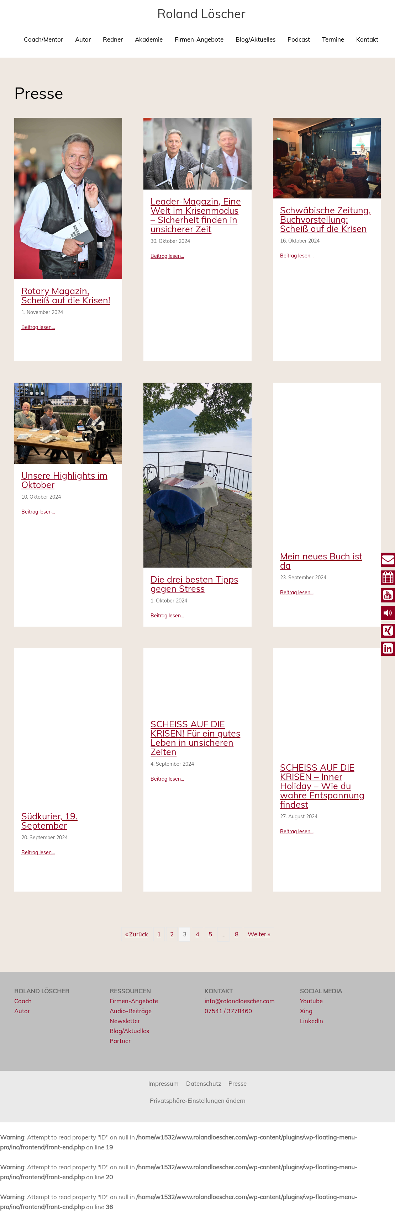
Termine (333, 39)
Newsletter (125, 1021)
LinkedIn (311, 1021)
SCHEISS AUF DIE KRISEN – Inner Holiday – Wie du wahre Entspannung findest (322, 786)
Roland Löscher (201, 13)
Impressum (163, 1083)
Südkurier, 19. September (49, 820)
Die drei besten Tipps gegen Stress (194, 584)
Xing (306, 1011)
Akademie (149, 39)
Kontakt (367, 39)
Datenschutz (203, 1083)
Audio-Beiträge (131, 1011)
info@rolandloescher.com (240, 1001)
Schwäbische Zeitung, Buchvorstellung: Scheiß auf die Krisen (325, 219)
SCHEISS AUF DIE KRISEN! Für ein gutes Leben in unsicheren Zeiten (195, 737)
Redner (113, 39)
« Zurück (136, 934)
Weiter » (259, 934)
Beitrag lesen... (38, 326)
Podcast (299, 39)
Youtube (311, 1001)
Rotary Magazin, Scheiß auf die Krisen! (65, 295)
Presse (238, 1083)
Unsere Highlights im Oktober (64, 480)
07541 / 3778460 (228, 1011)
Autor (83, 39)
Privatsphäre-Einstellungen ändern (198, 1100)
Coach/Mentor (43, 39)
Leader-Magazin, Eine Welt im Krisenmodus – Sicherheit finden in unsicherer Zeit (196, 215)
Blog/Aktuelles (255, 39)
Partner (120, 1040)
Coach (23, 1001)
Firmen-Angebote (199, 39)
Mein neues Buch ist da (321, 561)
